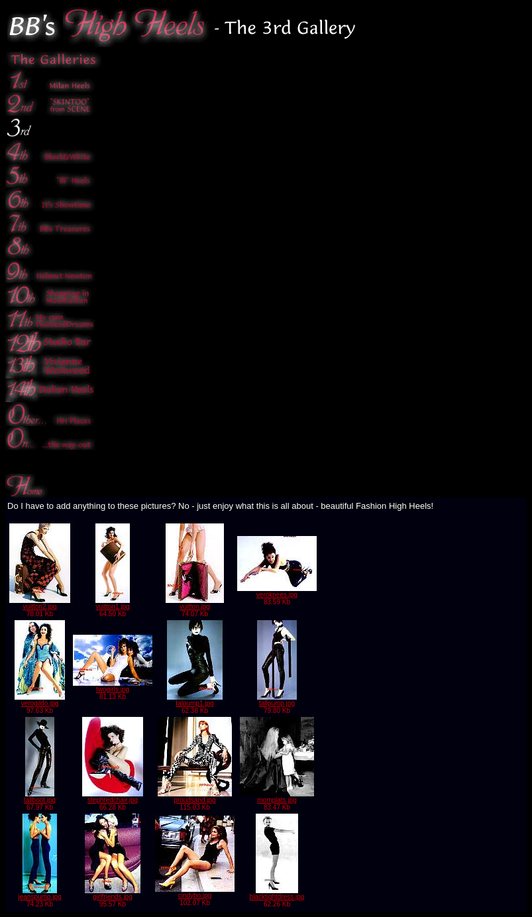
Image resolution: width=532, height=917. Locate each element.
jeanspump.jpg (39, 893)
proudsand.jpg (195, 797)
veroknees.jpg (277, 591)
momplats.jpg (277, 797)
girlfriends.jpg (112, 893)
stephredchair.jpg (112, 797)
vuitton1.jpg (112, 603)
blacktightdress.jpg (277, 893)
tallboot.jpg (40, 797)
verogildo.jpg (40, 700)
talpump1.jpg (195, 700)
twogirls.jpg (112, 686)
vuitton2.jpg (39, 603)
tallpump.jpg (277, 700)
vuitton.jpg (195, 603)
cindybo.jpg (195, 892)
